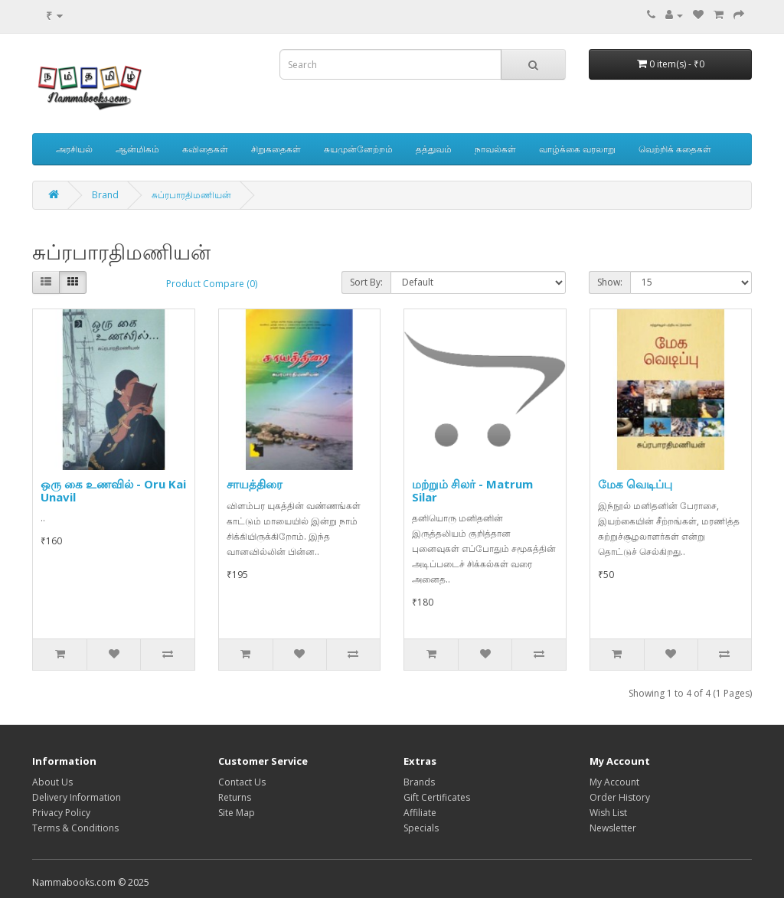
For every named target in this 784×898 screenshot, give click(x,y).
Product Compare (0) (211, 283)
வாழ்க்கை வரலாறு (577, 148)
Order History (620, 797)
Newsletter (613, 827)
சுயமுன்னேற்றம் (358, 148)
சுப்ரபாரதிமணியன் (191, 194)
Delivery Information (76, 797)
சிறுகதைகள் (276, 148)
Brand (105, 194)
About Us (52, 782)
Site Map (236, 812)
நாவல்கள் (495, 148)
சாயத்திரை (255, 483)
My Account (614, 782)
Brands (419, 782)
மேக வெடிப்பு (635, 483)
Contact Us (242, 782)
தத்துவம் (434, 148)
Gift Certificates (436, 797)
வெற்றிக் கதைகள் (675, 148)
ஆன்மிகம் (137, 148)
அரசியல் (74, 148)
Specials (421, 827)
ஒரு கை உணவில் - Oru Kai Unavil (113, 490)
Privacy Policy (61, 812)
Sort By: (366, 282)
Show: (609, 282)
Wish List (608, 812)
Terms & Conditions (75, 827)
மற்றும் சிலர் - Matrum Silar (472, 490)
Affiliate (419, 812)
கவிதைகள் (205, 148)
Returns (234, 797)
